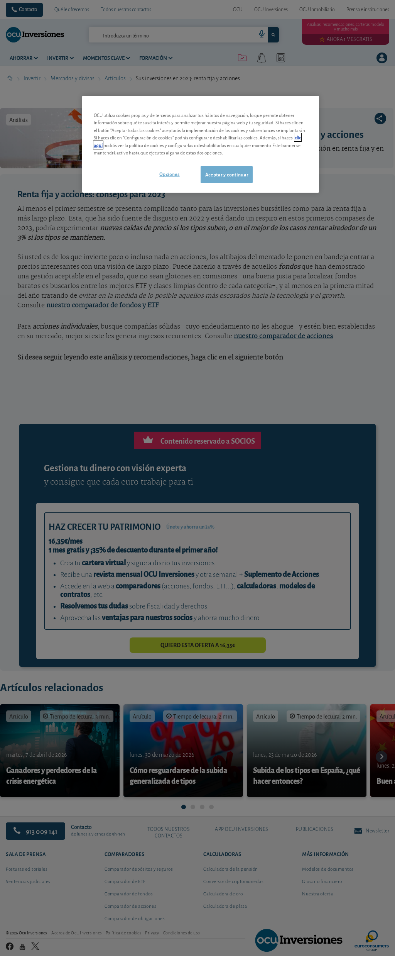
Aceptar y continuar (226, 174)
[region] (200, 144)
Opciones (169, 174)
